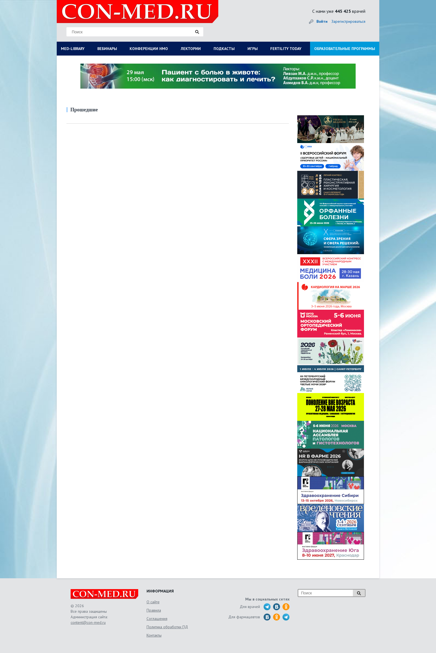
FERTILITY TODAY (285, 48)
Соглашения (157, 618)
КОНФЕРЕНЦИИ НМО (149, 48)
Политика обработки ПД (167, 626)
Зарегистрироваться (348, 21)
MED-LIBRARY (73, 48)
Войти (322, 21)
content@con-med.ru (88, 622)
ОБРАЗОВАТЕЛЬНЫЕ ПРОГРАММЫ (344, 48)
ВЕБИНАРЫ (107, 48)
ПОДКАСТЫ (224, 48)
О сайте (153, 601)
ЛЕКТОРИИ (191, 48)
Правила (154, 610)
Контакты (154, 635)
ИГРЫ (252, 48)
